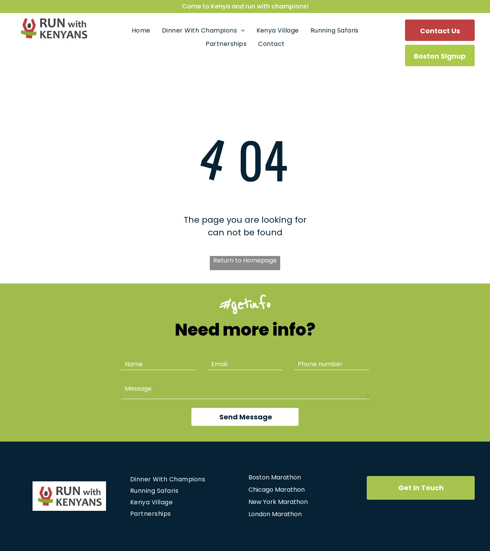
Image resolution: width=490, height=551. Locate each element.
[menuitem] (141, 30)
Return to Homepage (245, 260)
